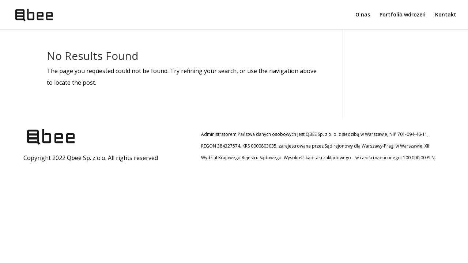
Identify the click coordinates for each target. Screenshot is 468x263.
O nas (362, 15)
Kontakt (445, 15)
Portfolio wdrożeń (403, 15)
